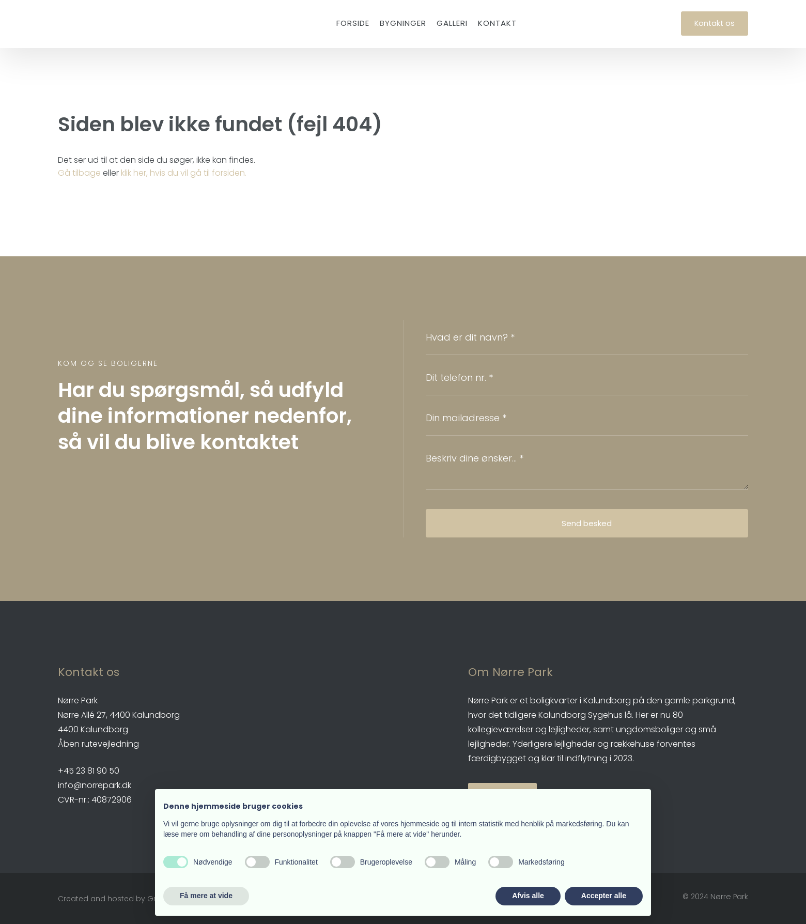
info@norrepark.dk (94, 785)
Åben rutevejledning (98, 744)
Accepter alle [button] (603, 895)
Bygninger (403, 23)
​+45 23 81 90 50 (88, 771)
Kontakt (497, 23)
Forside (352, 23)
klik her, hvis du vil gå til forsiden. (183, 173)
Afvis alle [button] (528, 895)
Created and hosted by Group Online (127, 899)
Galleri (452, 23)
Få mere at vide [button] (206, 895)
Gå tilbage (79, 173)
